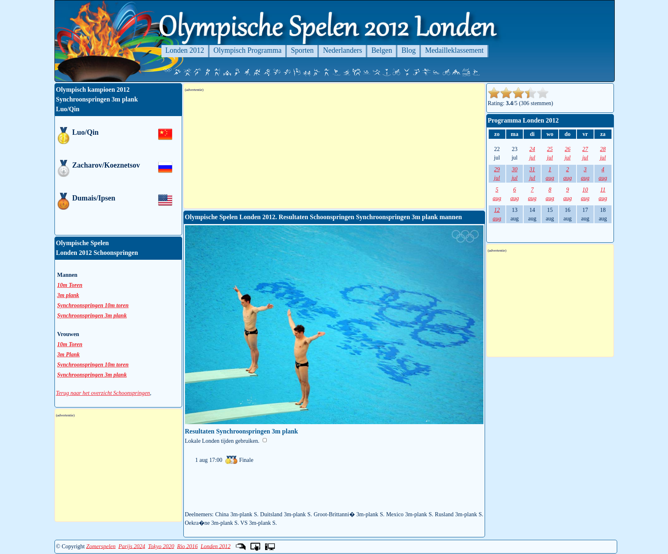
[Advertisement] (334, 150)
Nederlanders (342, 50)
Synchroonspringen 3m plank (92, 316)
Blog (408, 50)
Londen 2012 (184, 50)
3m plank (68, 295)
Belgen (381, 50)
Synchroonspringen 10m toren (93, 305)
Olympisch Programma (247, 50)
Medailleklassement (454, 50)
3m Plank (68, 354)
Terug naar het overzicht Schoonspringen (103, 393)
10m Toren (70, 285)
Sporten (302, 50)
